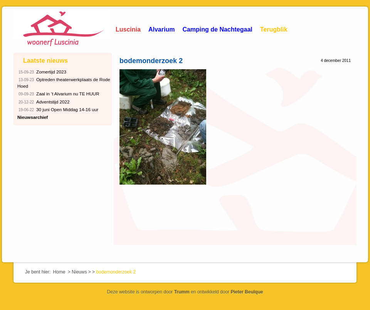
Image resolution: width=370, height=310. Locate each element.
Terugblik (274, 29)
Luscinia (128, 29)
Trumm (182, 292)
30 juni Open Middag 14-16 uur (57, 110)
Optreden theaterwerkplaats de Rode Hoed (63, 82)
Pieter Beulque (246, 292)
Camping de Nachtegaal (217, 29)
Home (59, 272)
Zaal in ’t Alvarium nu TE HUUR (58, 94)
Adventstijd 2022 (43, 102)
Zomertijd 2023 (41, 72)
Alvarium (161, 29)
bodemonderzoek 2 (151, 61)
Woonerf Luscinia (61, 29)
